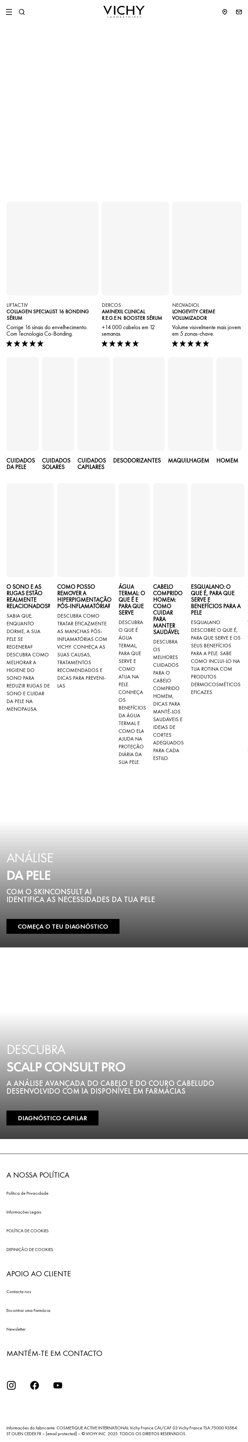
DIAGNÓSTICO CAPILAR (52, 1118)
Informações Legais (23, 1212)
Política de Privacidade (27, 1193)
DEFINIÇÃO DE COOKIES (29, 1249)
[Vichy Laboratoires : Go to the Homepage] (124, 12)
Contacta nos (18, 1291)
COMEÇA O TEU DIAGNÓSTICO (63, 926)
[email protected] (61, 1433)
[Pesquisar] (22, 12)
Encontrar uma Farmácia (28, 1310)
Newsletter (16, 1329)
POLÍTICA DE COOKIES (27, 1231)
